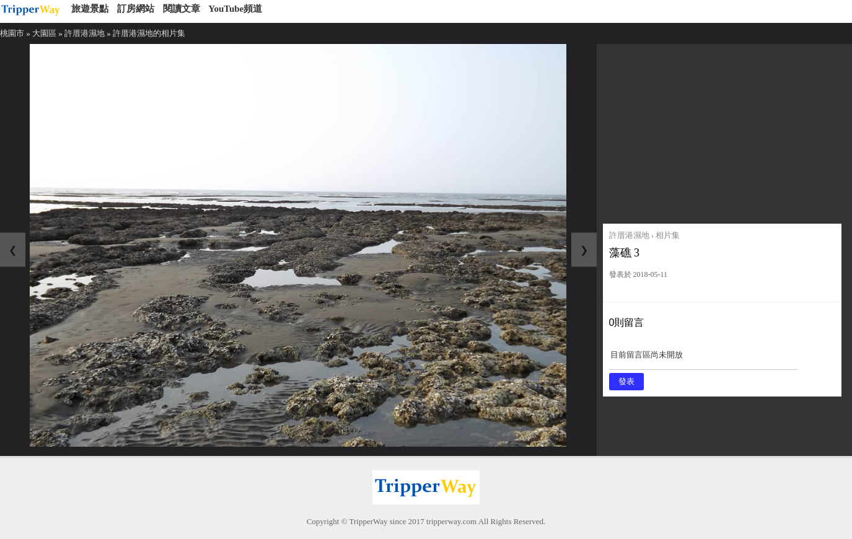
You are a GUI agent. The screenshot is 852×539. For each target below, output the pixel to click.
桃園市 (12, 33)
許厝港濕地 (84, 33)
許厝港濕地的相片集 (149, 33)
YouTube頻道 (235, 9)
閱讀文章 (181, 9)
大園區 (44, 33)
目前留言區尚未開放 (703, 359)
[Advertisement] (722, 130)
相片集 (668, 235)
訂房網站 (135, 9)
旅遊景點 (89, 9)
